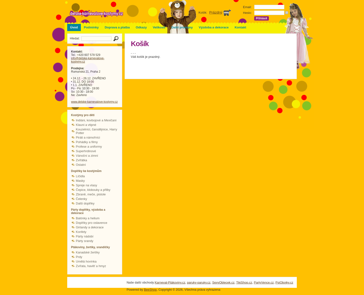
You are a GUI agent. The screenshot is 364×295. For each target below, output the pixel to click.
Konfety (81, 232)
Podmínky (91, 27)
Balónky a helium (87, 218)
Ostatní (81, 164)
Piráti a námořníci (88, 137)
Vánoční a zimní (87, 155)
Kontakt (240, 27)
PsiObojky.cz (284, 282)
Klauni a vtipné (86, 125)
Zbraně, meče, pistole (91, 194)
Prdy (79, 257)
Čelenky (81, 199)
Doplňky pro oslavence (91, 223)
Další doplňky (85, 203)
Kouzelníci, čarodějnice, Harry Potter (96, 131)
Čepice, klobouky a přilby (93, 190)
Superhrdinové (86, 151)
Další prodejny (182, 27)
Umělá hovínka (86, 261)
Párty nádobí (85, 236)
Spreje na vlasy (86, 185)
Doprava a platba (117, 27)
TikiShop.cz (244, 282)
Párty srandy (84, 241)
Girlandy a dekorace (90, 227)
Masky (80, 180)
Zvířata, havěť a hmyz (91, 266)
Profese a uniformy (89, 146)
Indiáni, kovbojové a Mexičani (96, 120)
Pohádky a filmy (87, 142)
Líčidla (80, 176)
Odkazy (141, 27)
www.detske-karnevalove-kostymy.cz (94, 101)
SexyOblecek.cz (223, 282)
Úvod (74, 27)
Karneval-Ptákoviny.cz (170, 282)
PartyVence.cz (264, 282)
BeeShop (150, 289)
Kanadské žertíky (88, 252)
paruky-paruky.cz (198, 282)
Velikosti (159, 27)
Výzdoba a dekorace (214, 27)
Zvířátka (81, 160)
